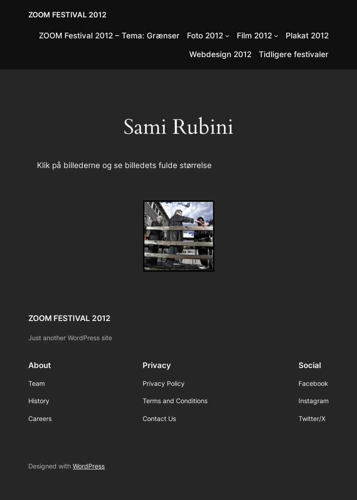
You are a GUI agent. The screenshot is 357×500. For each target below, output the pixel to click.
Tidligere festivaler (294, 54)
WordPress (89, 466)
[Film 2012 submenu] (276, 35)
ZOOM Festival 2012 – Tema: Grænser (109, 35)
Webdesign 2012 (220, 54)
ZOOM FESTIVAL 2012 (67, 14)
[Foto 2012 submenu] (227, 35)
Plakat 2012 (307, 35)
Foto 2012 (205, 35)
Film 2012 (254, 35)
